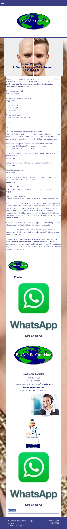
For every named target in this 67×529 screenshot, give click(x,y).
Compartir (11, 510)
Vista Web (55, 523)
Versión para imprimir (18, 521)
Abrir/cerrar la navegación (33, 3)
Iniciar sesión (54, 521)
